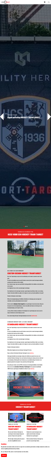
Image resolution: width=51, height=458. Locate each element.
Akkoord (4, 455)
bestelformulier (34, 316)
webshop (32, 353)
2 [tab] (25, 226)
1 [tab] (24, 226)
